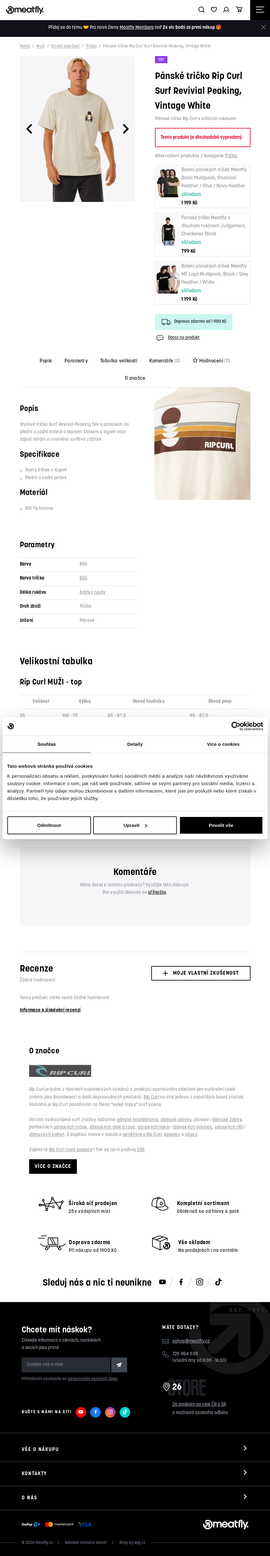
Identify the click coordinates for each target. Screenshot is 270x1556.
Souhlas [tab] (47, 744)
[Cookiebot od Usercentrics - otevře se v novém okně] (236, 726)
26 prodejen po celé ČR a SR (199, 1404)
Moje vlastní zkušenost (201, 973)
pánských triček (70, 1127)
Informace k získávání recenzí (50, 1010)
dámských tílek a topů (112, 1127)
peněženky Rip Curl (142, 1135)
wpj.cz (139, 1543)
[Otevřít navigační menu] (260, 10)
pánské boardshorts (137, 1120)
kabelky (172, 1135)
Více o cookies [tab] (223, 744)
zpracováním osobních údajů (93, 1379)
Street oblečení (65, 47)
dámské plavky (176, 1120)
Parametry (76, 361)
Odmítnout (49, 825)
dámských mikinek (192, 1127)
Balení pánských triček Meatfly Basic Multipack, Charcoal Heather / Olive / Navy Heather (214, 178)
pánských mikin (154, 1127)
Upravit (135, 825)
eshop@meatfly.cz (191, 1341)
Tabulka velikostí (118, 361)
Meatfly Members (137, 27)
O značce (135, 378)
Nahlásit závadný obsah (86, 1543)
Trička (91, 47)
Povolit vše (221, 825)
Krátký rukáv (93, 592)
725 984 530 (185, 1354)
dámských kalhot (47, 1135)
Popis (46, 361)
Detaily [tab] (135, 744)
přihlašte (157, 892)
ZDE (141, 1150)
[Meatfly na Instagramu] (199, 1282)
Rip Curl (151, 1097)
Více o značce (53, 1166)
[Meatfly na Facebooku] (181, 1282)
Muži (40, 47)
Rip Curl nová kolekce (70, 1150)
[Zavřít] (263, 27)
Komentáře (164, 361)
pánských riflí (229, 1127)
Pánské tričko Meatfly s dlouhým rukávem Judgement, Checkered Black (213, 226)
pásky (191, 1135)
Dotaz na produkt (177, 338)
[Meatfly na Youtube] (162, 1282)
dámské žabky (227, 1120)
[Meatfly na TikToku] (218, 1282)
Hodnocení (211, 361)
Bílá (83, 578)
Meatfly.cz (44, 1543)
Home (25, 47)
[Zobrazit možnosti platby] (58, 1525)
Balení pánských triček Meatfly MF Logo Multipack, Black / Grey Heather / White (214, 274)
